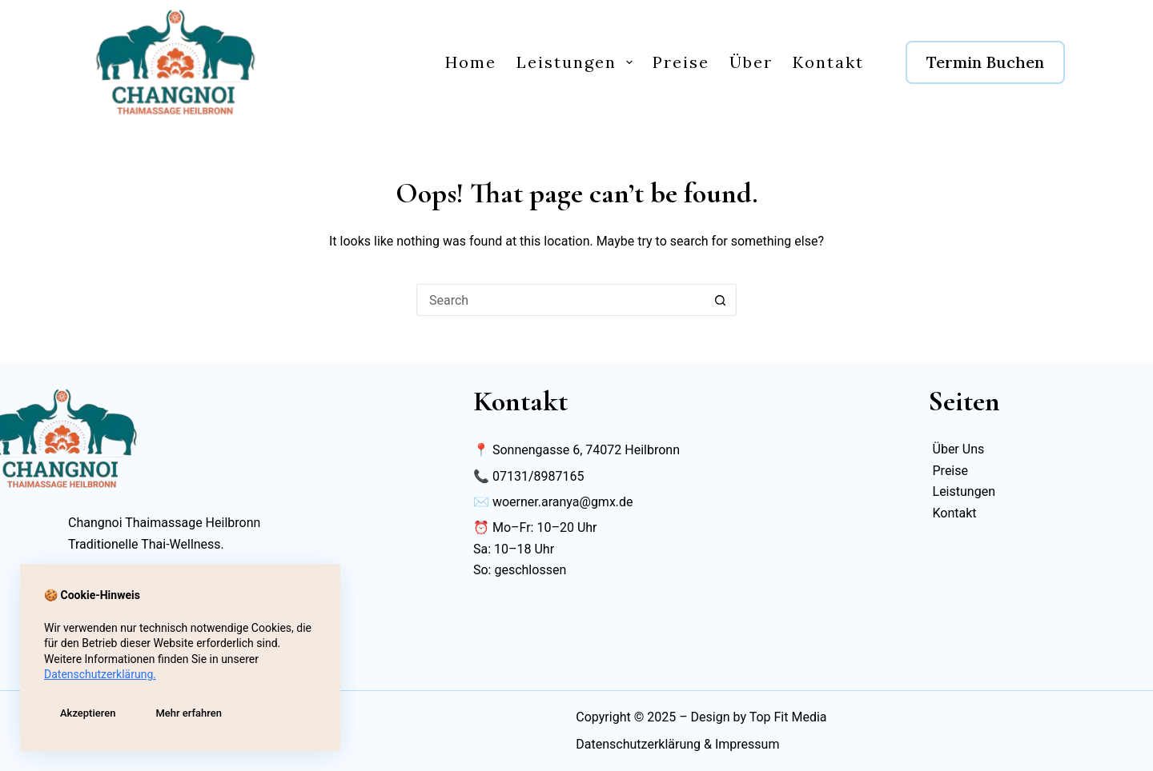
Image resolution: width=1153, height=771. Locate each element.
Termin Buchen (985, 62)
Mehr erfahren (188, 713)
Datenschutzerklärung (638, 744)
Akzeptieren (87, 713)
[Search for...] (560, 300)
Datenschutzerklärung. (100, 674)
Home (470, 62)
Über (751, 62)
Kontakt (828, 62)
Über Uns (959, 449)
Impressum (747, 744)
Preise (681, 62)
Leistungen (577, 62)
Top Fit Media (788, 717)
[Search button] (721, 300)
